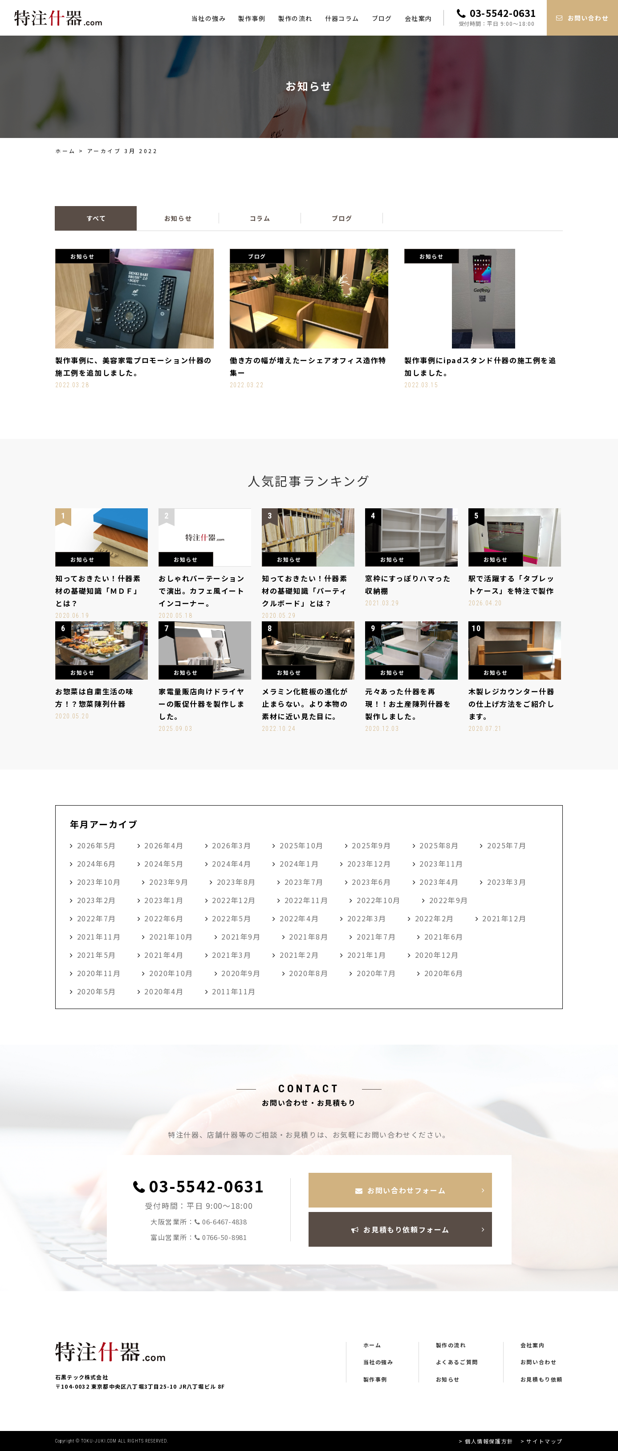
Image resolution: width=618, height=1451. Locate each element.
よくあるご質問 (457, 1362)
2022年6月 (163, 918)
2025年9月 (371, 845)
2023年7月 (304, 881)
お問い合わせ (538, 1362)
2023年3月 (506, 881)
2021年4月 (163, 954)
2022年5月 (231, 918)
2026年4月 (163, 845)
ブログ (382, 18)
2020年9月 (240, 973)
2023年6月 (371, 881)
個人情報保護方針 (489, 1441)
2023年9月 (168, 881)
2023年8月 (236, 881)
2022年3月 (366, 918)
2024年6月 (96, 863)
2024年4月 (231, 863)
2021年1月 (366, 954)
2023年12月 (369, 863)
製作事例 (252, 18)
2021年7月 (376, 936)
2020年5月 (96, 991)
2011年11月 (234, 991)
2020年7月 (376, 973)
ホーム (65, 150)
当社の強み (208, 18)
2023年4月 (439, 881)
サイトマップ (544, 1441)
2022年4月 (299, 918)
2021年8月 (308, 936)
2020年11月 (99, 973)
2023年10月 (99, 881)
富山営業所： (198, 1238)
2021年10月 (171, 936)
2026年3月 (231, 845)
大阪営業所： (198, 1222)
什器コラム (342, 18)
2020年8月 (308, 973)
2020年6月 (444, 973)
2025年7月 (506, 845)
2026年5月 (96, 845)
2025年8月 (439, 845)
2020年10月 (171, 973)
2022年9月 (448, 900)
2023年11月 (441, 863)
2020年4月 (163, 991)
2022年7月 (96, 918)
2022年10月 (379, 900)
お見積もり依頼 (541, 1379)
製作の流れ (295, 18)
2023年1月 (163, 900)
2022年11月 (307, 900)
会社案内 (418, 18)
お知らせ (448, 1379)
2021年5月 (96, 954)
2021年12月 (504, 918)
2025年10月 (302, 845)
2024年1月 (299, 863)
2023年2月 (96, 900)
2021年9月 (240, 936)
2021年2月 (299, 954)
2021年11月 (99, 936)
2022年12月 (234, 900)
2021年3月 (231, 954)
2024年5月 (163, 863)
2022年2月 (434, 918)
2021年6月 (444, 936)
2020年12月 (437, 954)
